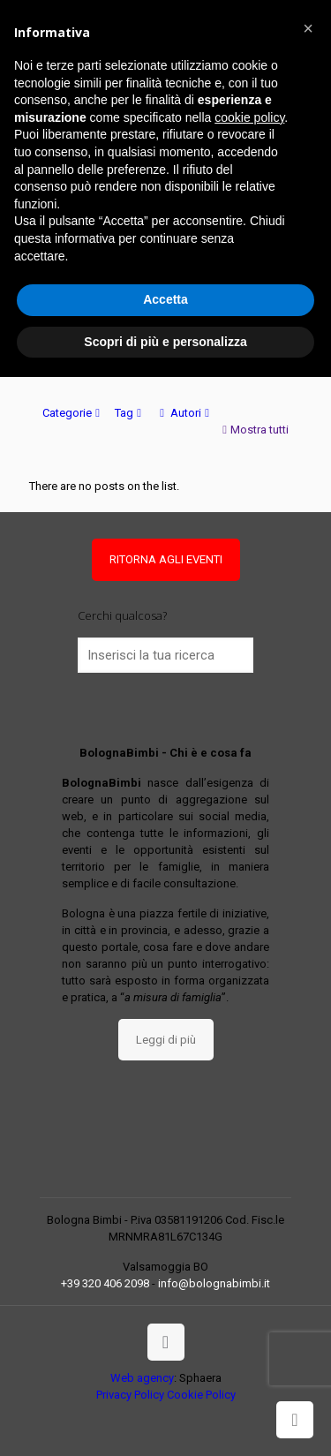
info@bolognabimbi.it (214, 1283)
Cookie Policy (201, 1394)
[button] (308, 28)
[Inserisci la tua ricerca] (166, 655)
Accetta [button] (165, 299)
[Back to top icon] (165, 1342)
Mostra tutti (254, 429)
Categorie (72, 412)
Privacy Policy (130, 1394)
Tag (130, 412)
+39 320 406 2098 (105, 1283)
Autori (184, 412)
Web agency (142, 1377)
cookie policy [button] (249, 117)
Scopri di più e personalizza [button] (165, 342)
